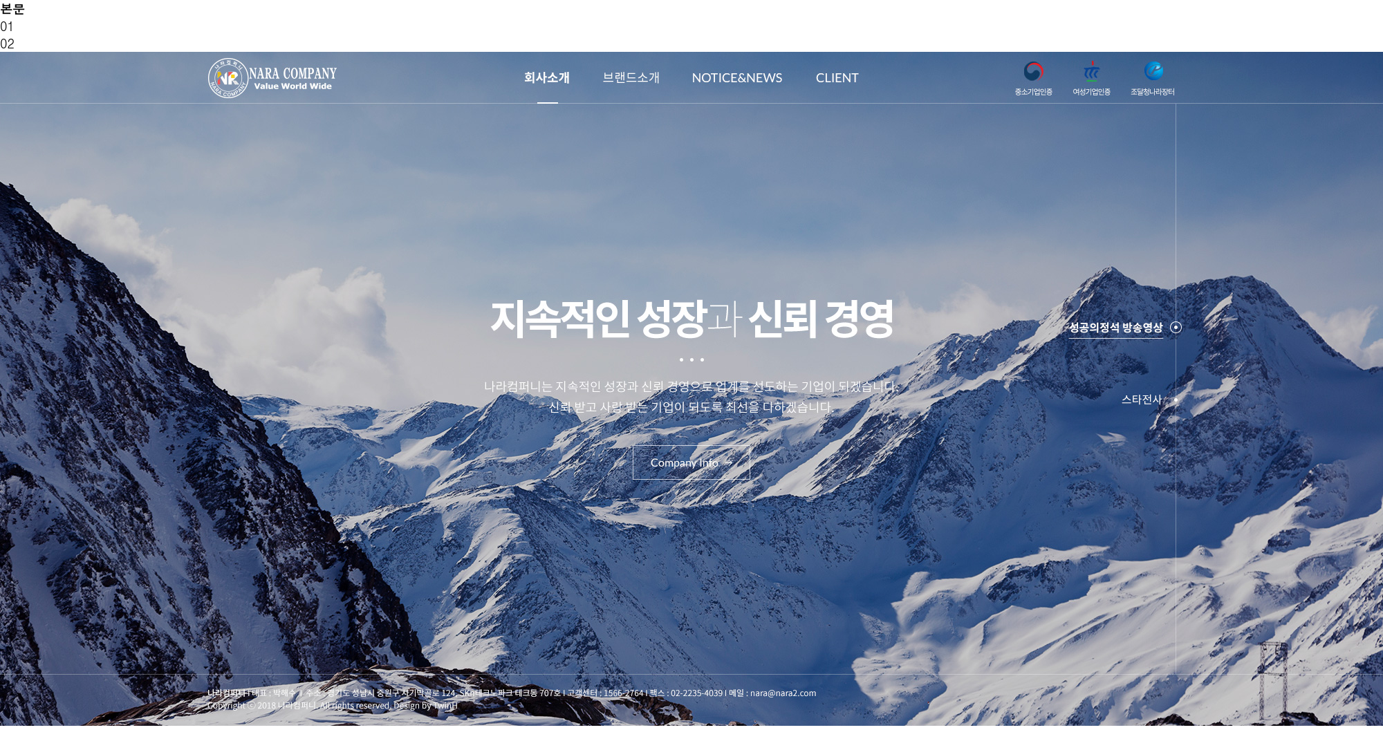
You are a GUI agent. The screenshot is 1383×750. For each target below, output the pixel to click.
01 (7, 26)
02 (7, 43)
